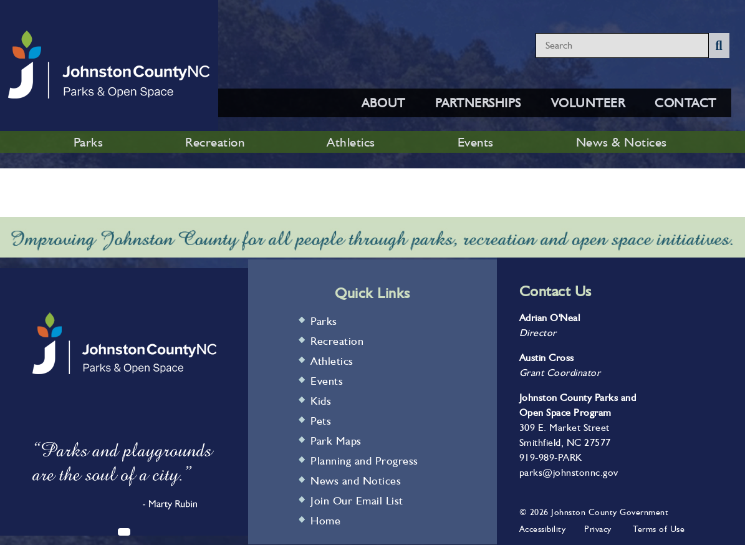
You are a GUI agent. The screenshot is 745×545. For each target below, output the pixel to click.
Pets (320, 420)
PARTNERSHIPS (478, 102)
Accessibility (542, 529)
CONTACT (685, 102)
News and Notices (355, 480)
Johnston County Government (609, 512)
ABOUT (383, 102)
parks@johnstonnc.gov (568, 472)
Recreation (214, 142)
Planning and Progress (364, 460)
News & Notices (621, 142)
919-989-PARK (550, 457)
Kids (320, 400)
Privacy (598, 529)
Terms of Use (659, 529)
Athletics (351, 142)
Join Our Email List (356, 500)
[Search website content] (622, 45)
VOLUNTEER (588, 102)
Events (476, 142)
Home (325, 520)
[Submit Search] (719, 45)
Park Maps (336, 440)
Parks (88, 142)
